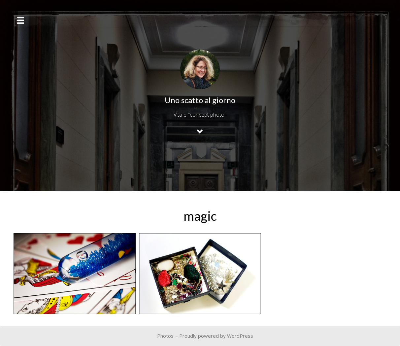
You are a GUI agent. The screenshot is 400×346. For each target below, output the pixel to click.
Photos (165, 335)
